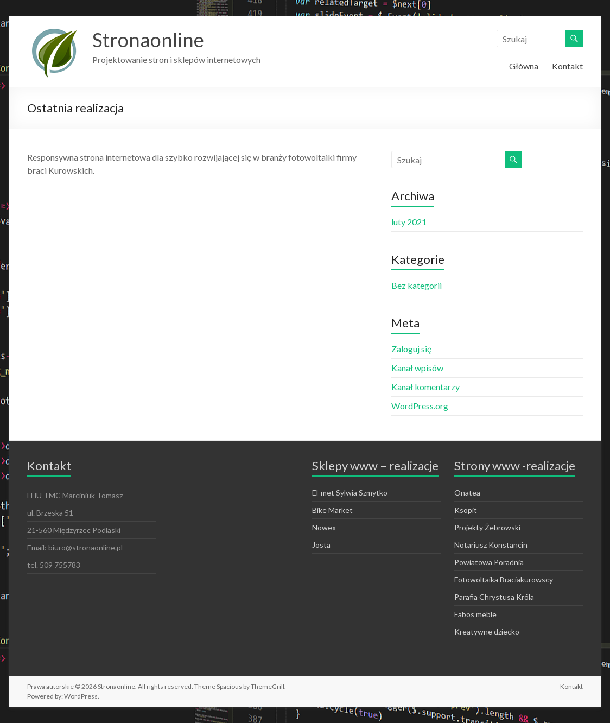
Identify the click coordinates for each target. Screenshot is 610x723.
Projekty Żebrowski (487, 527)
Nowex (324, 527)
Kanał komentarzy (425, 387)
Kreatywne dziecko (486, 631)
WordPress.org (419, 406)
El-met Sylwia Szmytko (349, 492)
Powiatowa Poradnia (489, 562)
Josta (321, 544)
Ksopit (465, 510)
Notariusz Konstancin (491, 544)
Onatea (467, 492)
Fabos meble (475, 614)
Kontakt (567, 66)
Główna (523, 66)
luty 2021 (409, 222)
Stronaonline (148, 40)
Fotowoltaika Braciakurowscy (503, 579)
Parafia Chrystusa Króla (494, 596)
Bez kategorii (416, 285)
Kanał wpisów (417, 368)
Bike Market (332, 510)
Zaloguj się (411, 349)
